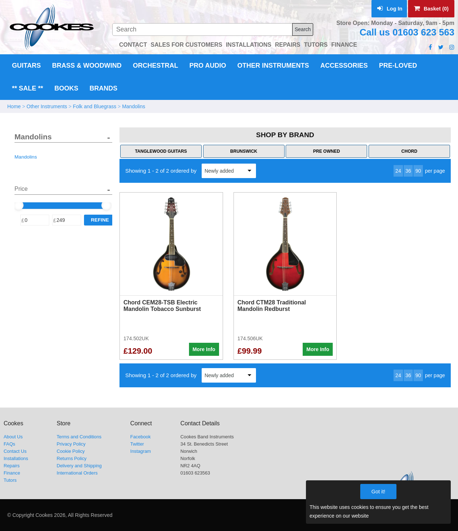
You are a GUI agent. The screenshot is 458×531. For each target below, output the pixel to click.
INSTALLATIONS (249, 45)
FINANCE (344, 45)
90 (418, 171)
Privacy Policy (70, 444)
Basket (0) (431, 8)
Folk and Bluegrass (94, 106)
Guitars (26, 65)
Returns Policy (71, 458)
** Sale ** (27, 88)
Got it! (378, 491)
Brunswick (243, 151)
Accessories (344, 65)
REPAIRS (288, 45)
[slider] (18, 205)
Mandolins (133, 106)
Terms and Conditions (78, 436)
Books (66, 88)
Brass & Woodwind (87, 65)
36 (408, 171)
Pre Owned (326, 151)
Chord (409, 151)
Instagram (140, 451)
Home (14, 106)
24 (398, 171)
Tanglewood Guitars (161, 151)
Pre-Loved (398, 65)
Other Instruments (273, 65)
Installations (16, 458)
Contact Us (15, 451)
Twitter (137, 444)
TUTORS (315, 45)
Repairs (12, 465)
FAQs (9, 444)
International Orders (76, 473)
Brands (103, 88)
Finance (12, 473)
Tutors (10, 480)
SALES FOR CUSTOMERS (186, 45)
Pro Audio (207, 65)
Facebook (140, 436)
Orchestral (155, 65)
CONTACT (133, 45)
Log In (389, 9)
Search (303, 29)
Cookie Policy (70, 451)
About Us (13, 436)
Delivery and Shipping (79, 465)
